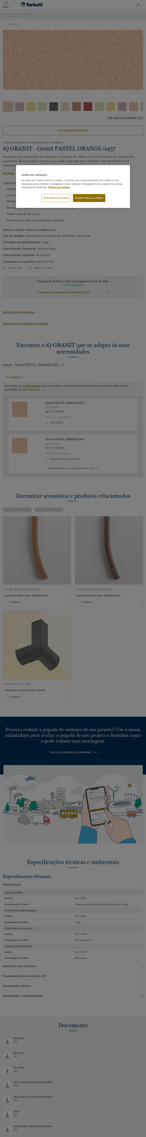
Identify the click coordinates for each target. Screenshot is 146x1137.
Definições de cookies (56, 198)
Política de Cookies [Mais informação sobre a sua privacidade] (59, 187)
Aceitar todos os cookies (89, 198)
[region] (73, 186)
